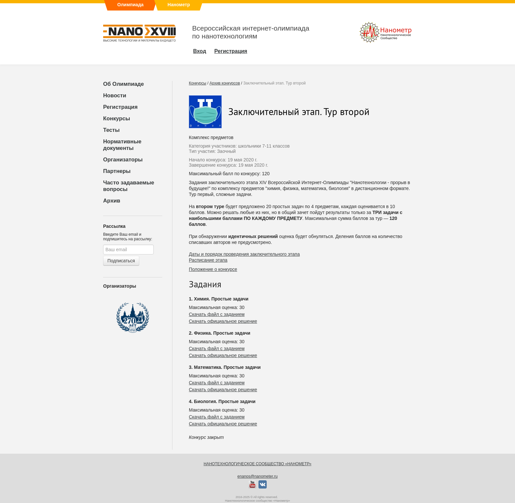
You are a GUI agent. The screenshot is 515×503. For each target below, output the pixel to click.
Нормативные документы (122, 144)
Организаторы (123, 159)
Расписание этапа (208, 260)
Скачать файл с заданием (217, 314)
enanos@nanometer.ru (257, 476)
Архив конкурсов (225, 83)
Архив (111, 201)
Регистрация (120, 107)
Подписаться (121, 260)
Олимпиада (130, 4)
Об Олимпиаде (123, 84)
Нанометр (179, 4)
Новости (114, 95)
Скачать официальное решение (223, 321)
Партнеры (117, 171)
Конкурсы (116, 118)
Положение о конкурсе (213, 269)
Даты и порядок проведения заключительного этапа (244, 254)
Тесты (111, 130)
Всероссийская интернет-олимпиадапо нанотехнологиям (250, 32)
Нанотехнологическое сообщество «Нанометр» (257, 464)
